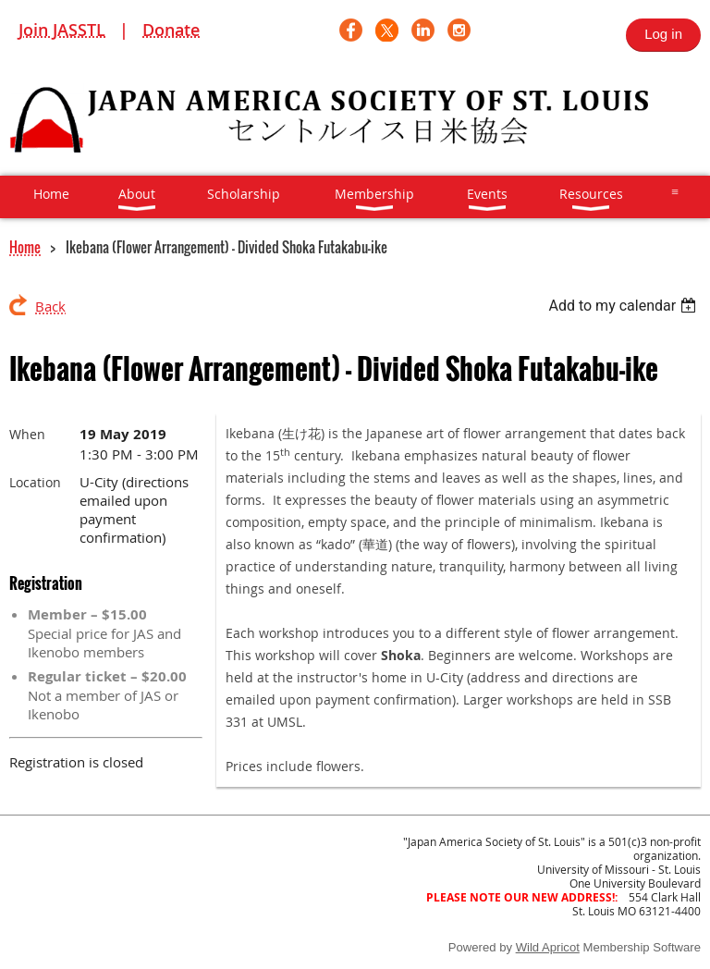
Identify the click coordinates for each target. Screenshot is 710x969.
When (27, 434)
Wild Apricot (548, 947)
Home (25, 247)
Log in (663, 34)
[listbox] (624, 305)
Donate (171, 29)
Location (35, 482)
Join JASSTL (61, 29)
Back (50, 306)
